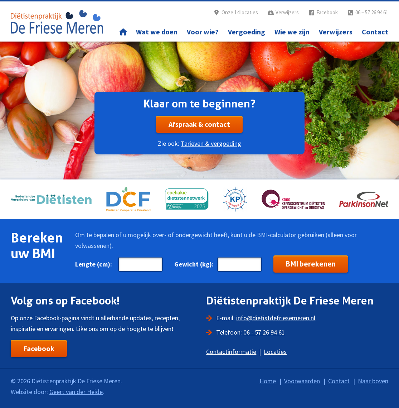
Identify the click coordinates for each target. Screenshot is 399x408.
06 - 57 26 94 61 (264, 332)
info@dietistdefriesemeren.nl (275, 318)
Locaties (275, 351)
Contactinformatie (231, 351)
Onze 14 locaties (240, 12)
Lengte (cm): (93, 264)
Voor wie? (203, 31)
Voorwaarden (302, 381)
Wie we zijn (292, 31)
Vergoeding (246, 31)
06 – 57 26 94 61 (371, 12)
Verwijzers (287, 12)
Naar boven (373, 381)
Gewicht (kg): (194, 264)
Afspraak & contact (199, 124)
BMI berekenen (311, 264)
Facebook (327, 12)
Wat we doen (156, 31)
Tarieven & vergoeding (211, 143)
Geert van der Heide (76, 392)
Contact (375, 31)
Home (123, 32)
